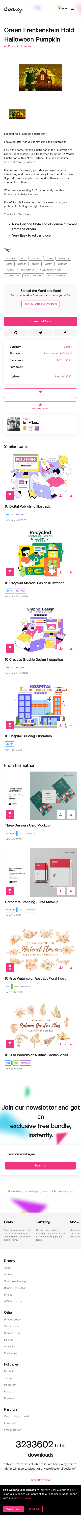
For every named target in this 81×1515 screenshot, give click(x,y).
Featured (20, 514)
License (8, 1340)
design (49, 258)
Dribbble (9, 1371)
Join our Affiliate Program (40, 304)
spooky (35, 264)
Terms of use (11, 1326)
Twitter (8, 1378)
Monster (10, 270)
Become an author (15, 1288)
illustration (12, 276)
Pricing (8, 1295)
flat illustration (33, 276)
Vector (27, 46)
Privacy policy (12, 1319)
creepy (48, 264)
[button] (72, 8)
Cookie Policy (22, 1498)
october (10, 258)
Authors (8, 1274)
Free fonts (10, 1423)
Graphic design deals (16, 1416)
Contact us (10, 1353)
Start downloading (15, 1281)
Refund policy (12, 1333)
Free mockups (12, 1430)
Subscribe (40, 1165)
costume (35, 258)
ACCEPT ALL (13, 1508)
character (63, 258)
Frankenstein (27, 270)
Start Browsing (40, 1480)
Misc (8, 986)
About (7, 1268)
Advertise (9, 1346)
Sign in (62, 8)
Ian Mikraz (30, 422)
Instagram (10, 1385)
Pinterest (9, 1398)
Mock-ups (10, 833)
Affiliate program (14, 1301)
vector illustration (50, 270)
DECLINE (34, 1508)
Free (21, 833)
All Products (12, 46)
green (9, 264)
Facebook (10, 1391)
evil (23, 258)
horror (22, 264)
